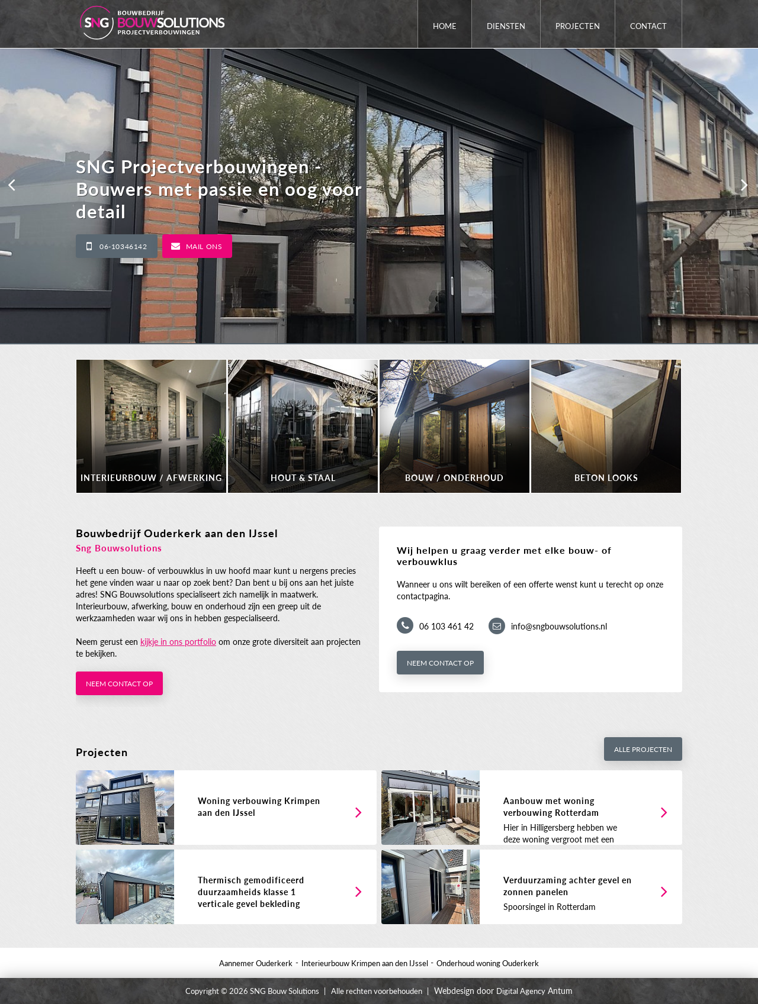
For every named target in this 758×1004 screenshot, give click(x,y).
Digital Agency (520, 991)
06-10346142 (123, 246)
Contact (648, 26)
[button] (12, 184)
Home (445, 26)
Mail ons (204, 246)
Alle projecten (643, 749)
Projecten (577, 26)
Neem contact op (119, 683)
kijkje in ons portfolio (178, 642)
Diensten (506, 26)
